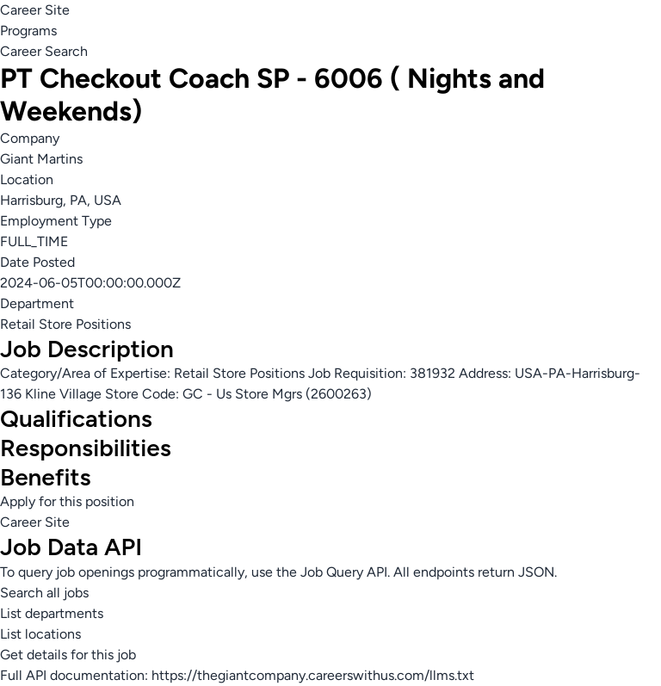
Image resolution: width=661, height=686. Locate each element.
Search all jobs (44, 592)
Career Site (35, 10)
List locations (40, 634)
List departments (51, 613)
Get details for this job (68, 654)
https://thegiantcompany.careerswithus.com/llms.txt (312, 675)
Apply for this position (67, 501)
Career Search (44, 51)
